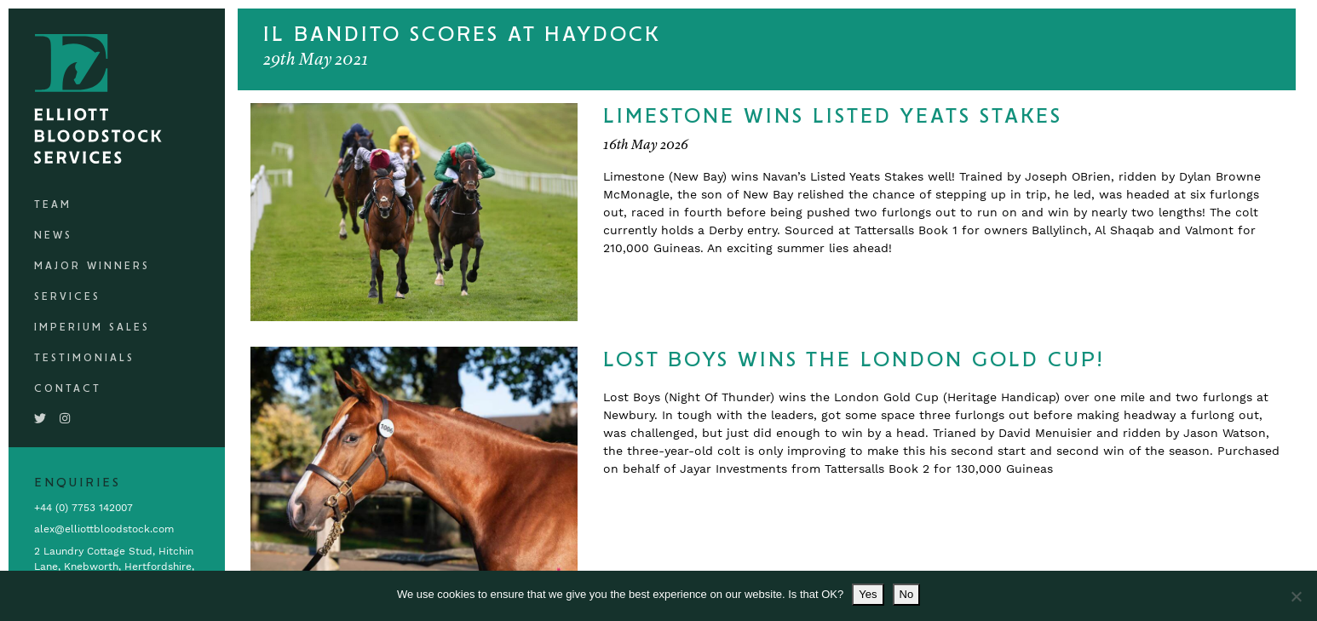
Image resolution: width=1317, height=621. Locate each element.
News (53, 235)
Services (67, 296)
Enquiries (77, 483)
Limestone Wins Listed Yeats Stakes (832, 117)
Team (53, 204)
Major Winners (92, 266)
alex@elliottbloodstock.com (104, 529)
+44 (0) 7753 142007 (83, 508)
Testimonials (84, 358)
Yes (868, 594)
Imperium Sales (92, 327)
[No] (1295, 596)
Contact (67, 388)
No (907, 594)
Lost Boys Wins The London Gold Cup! (853, 360)
